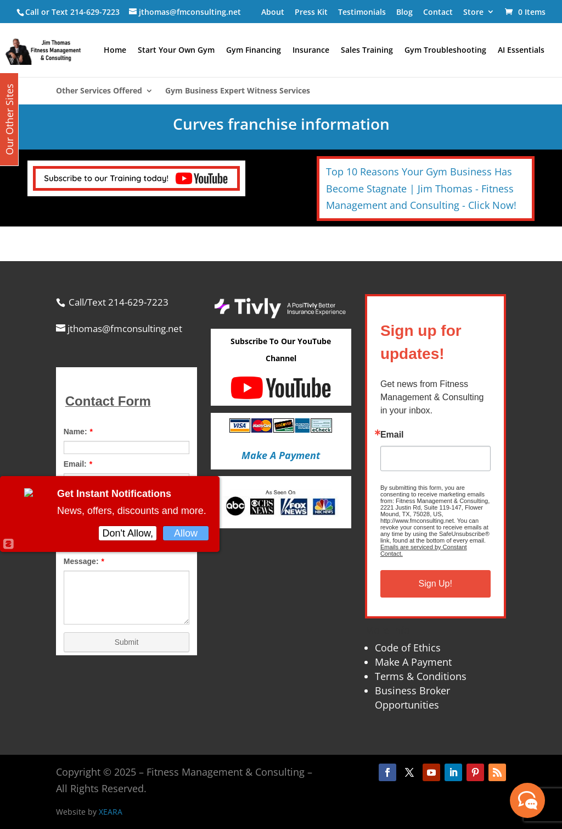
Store (473, 12)
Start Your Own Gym (176, 50)
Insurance (311, 50)
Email (392, 434)
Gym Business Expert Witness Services (237, 91)
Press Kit (311, 12)
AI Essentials (521, 50)
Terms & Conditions (421, 676)
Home (115, 50)
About (272, 12)
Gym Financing (253, 50)
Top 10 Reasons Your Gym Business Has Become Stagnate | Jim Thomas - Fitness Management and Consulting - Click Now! (421, 188)
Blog (404, 12)
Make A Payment (413, 661)
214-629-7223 (95, 12)
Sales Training (367, 50)
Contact (438, 12)
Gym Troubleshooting (445, 50)
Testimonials (362, 12)
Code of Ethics (408, 647)
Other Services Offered (99, 91)
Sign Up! (435, 583)
